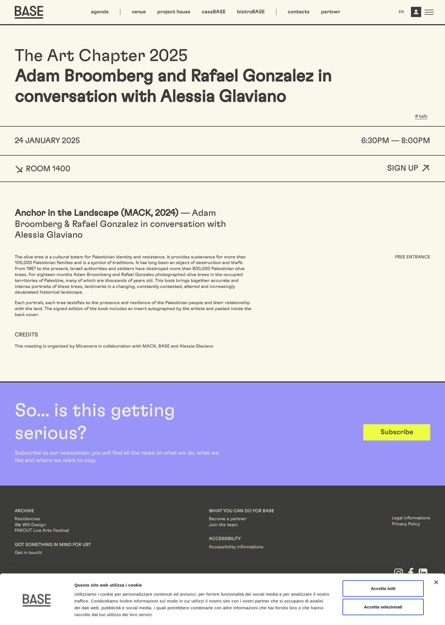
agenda (100, 11)
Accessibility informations (236, 547)
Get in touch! (28, 552)
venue (139, 11)
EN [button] (401, 12)
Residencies (27, 519)
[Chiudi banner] (436, 563)
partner (330, 11)
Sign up (402, 169)
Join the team (223, 524)
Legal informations (411, 518)
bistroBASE (251, 11)
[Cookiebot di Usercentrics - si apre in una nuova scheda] (37, 614)
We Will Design (30, 524)
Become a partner (227, 519)
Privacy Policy (406, 524)
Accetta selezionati (383, 588)
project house (173, 11)
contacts (299, 11)
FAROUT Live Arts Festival (42, 530)
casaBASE (214, 11)
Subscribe (397, 432)
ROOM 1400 (42, 168)
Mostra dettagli (298, 613)
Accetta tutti (383, 569)
